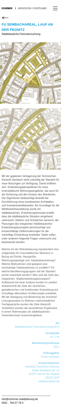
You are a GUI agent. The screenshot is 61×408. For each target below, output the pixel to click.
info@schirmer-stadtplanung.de (20, 399)
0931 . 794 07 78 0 (12, 402)
